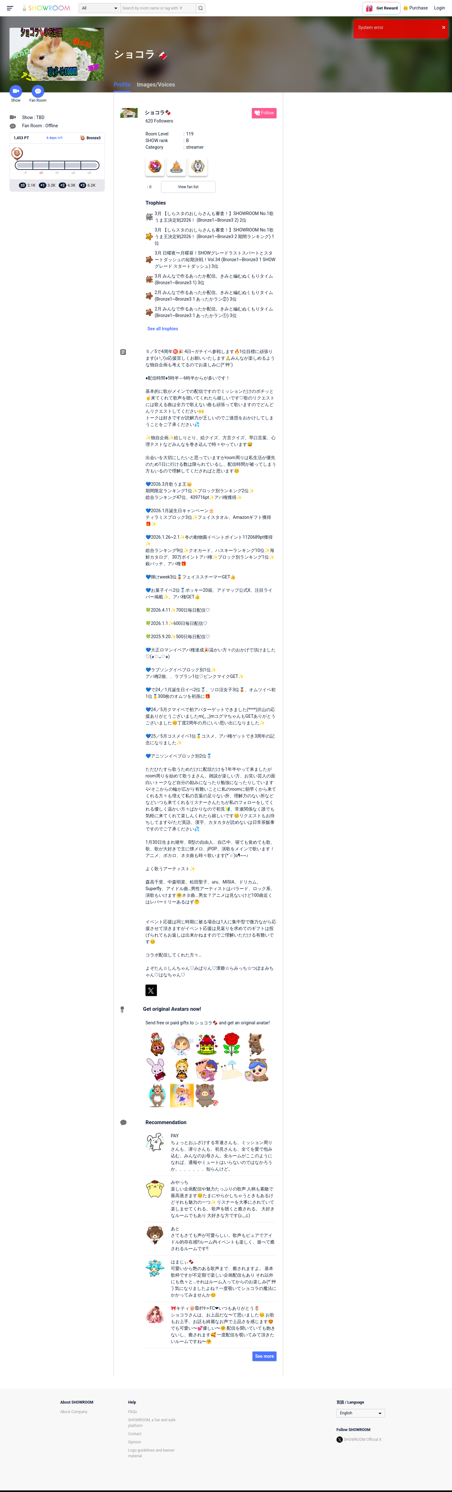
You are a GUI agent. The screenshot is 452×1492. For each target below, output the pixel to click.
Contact (134, 1434)
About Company (73, 1412)
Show (15, 94)
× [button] (443, 27)
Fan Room (37, 94)
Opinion (134, 1442)
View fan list (188, 187)
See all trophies (162, 328)
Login (439, 7)
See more (264, 1356)
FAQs (132, 1412)
